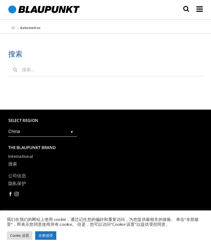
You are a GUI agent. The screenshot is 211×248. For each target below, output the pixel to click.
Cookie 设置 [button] (19, 235)
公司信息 (17, 175)
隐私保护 (17, 183)
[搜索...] (105, 69)
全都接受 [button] (45, 235)
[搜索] (15, 69)
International (20, 156)
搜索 (12, 164)
